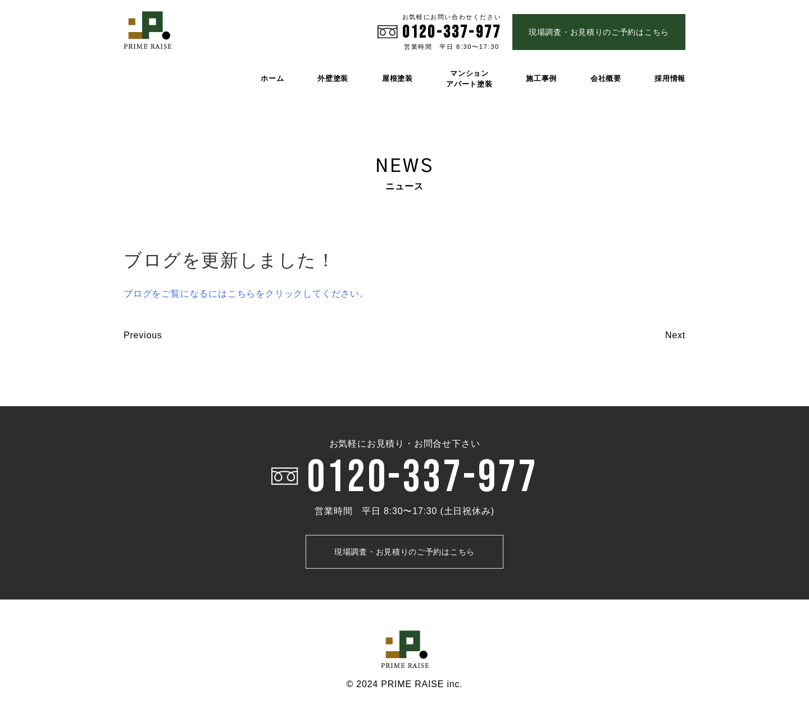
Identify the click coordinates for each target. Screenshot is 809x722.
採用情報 (670, 78)
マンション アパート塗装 (469, 78)
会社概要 (605, 78)
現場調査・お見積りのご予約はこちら (599, 32)
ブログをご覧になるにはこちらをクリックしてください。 (246, 293)
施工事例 (541, 78)
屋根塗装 (397, 78)
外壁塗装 (332, 78)
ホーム (272, 78)
